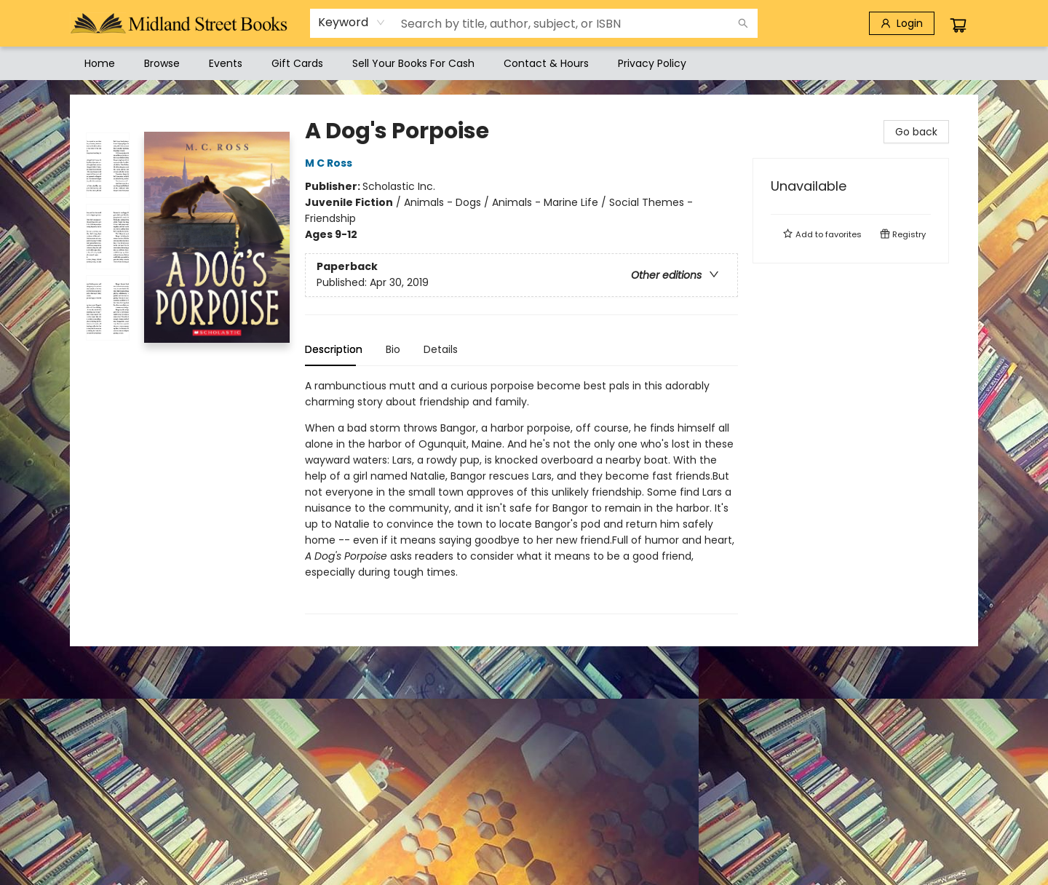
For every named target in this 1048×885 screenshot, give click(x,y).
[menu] (524, 63)
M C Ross (331, 163)
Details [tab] (441, 349)
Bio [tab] (393, 349)
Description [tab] (333, 349)
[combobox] (352, 22)
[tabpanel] (521, 496)
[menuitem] (100, 63)
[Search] (743, 23)
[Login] (901, 23)
